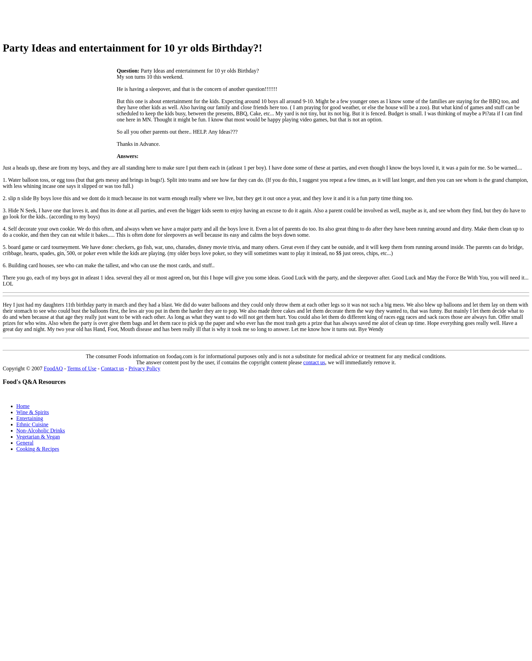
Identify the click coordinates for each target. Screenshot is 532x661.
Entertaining (29, 418)
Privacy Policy (144, 368)
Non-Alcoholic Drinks (40, 430)
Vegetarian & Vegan (38, 437)
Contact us (112, 368)
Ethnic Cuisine (32, 424)
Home (23, 406)
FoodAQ (53, 368)
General (25, 443)
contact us (314, 362)
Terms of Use (81, 368)
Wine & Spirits (32, 412)
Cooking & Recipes (37, 449)
